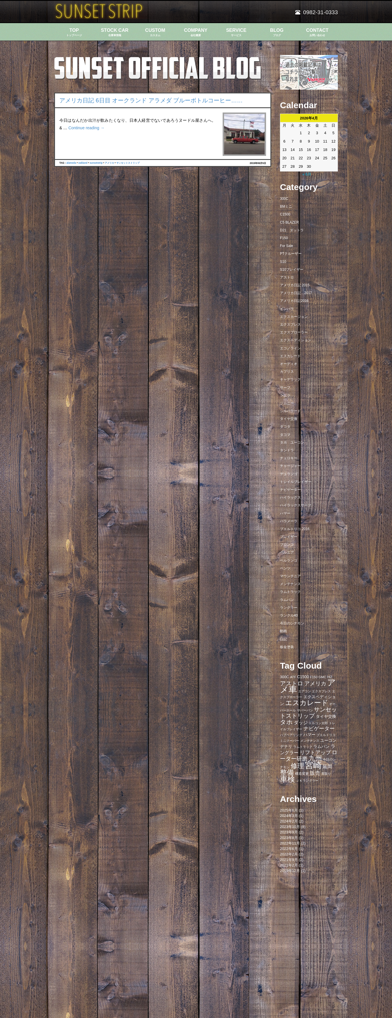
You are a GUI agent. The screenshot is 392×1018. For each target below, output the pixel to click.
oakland (82, 162)
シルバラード (290, 411)
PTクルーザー (291, 254)
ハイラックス (290, 497)
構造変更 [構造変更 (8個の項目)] (302, 774)
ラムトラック (290, 592)
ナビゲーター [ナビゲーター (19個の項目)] (319, 728)
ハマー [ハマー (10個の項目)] (309, 735)
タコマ (285, 435)
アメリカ (109, 162)
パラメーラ (288, 521)
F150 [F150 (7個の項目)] (313, 677)
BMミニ (286, 206)
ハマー (285, 513)
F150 (284, 238)
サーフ (285, 388)
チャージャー (290, 466)
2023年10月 (290, 827)
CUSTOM (155, 32)
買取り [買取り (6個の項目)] (326, 773)
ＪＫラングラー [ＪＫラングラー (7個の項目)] (307, 780)
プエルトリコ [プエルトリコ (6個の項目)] (326, 735)
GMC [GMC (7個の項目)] (322, 677)
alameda (71, 162)
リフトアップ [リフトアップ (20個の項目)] (315, 752)
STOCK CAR (114, 32)
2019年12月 (290, 870)
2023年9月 (289, 832)
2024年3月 (289, 816)
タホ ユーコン (292, 442)
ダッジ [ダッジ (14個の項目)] (301, 722)
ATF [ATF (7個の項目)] (293, 677)
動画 (283, 631)
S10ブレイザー (291, 270)
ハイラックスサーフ (295, 505)
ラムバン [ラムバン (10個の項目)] (321, 746)
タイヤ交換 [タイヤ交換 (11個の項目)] (326, 716)
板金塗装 (287, 647)
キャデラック (290, 379)
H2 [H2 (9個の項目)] (329, 677)
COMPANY (195, 32)
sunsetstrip (95, 162)
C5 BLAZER (289, 222)
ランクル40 (289, 615)
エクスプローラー (294, 332)
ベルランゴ (288, 560)
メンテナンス (290, 584)
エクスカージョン (294, 317)
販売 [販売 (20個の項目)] (315, 773)
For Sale (286, 246)
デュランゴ (288, 474)
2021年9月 (289, 859)
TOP (74, 32)
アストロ (287, 277)
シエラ (285, 395)
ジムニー (287, 403)
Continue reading (86, 128)
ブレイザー (288, 537)
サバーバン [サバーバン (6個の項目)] (305, 710)
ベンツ (285, 568)
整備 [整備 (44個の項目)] (287, 772)
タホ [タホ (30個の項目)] (286, 722)
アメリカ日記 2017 (296, 293)
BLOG (276, 32)
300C (284, 199)
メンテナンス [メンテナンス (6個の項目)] (309, 740)
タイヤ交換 (288, 419)
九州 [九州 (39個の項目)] (315, 758)
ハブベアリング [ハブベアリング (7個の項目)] (291, 735)
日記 (283, 639)
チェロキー (288, 458)
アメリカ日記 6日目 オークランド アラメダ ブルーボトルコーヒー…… (151, 100)
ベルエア (287, 552)
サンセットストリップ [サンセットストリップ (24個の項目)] (308, 712)
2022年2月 (289, 854)
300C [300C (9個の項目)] (284, 677)
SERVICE (236, 32)
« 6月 (306, 174)
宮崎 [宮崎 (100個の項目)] (313, 765)
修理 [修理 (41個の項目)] (297, 766)
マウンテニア (290, 576)
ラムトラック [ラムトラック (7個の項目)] (302, 746)
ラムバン (287, 600)
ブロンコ (287, 545)
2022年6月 (289, 849)
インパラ (287, 309)
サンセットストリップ (128, 162)
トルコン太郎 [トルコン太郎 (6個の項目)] (318, 723)
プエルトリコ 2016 (294, 529)
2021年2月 (289, 865)
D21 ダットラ (292, 230)
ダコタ (285, 427)
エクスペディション (295, 340)
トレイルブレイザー (295, 482)
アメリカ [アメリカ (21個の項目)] (315, 683)
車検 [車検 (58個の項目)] (287, 779)
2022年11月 (290, 843)
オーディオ (288, 364)
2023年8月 (289, 838)
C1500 (285, 214)
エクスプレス (290, 324)
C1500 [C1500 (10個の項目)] (303, 677)
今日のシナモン (292, 623)
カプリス (287, 372)
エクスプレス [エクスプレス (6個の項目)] (321, 691)
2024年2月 (289, 821)
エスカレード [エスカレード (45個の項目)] (306, 703)
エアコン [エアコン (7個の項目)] (304, 691)
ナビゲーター (290, 490)
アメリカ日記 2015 (294, 285)
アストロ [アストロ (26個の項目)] (291, 683)
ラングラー (288, 608)
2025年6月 (289, 810)
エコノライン (290, 348)
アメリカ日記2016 (294, 301)
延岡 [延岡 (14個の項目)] (327, 766)
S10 (283, 262)
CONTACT (317, 32)
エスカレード (290, 356)
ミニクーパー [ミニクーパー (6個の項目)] (289, 740)
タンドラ (287, 450)
